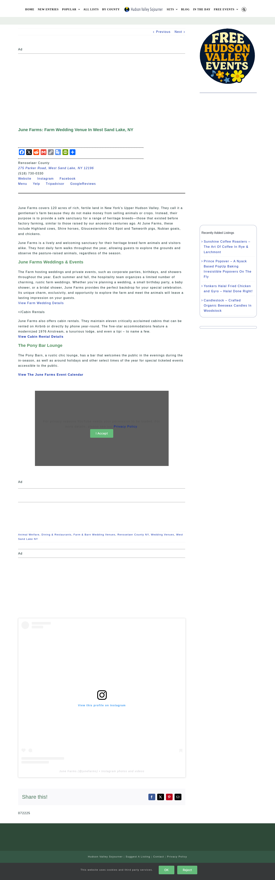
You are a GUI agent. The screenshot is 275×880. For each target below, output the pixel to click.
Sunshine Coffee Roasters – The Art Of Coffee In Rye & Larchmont (227, 247)
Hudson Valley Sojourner (105, 856)
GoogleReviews (85, 183)
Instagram (47, 178)
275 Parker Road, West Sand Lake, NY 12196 (56, 168)
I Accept (102, 433)
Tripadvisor (57, 183)
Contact (158, 856)
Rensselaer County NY (133, 534)
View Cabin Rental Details (41, 336)
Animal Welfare (29, 534)
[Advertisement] (101, 82)
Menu (25, 183)
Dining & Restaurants (56, 534)
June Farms (68, 771)
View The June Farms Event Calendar (50, 374)
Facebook (70, 178)
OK (166, 870)
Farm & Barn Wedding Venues (95, 534)
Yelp (39, 183)
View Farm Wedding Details (41, 303)
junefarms (89, 771)
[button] (244, 9)
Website (27, 178)
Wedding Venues (162, 534)
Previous (163, 31)
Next (178, 31)
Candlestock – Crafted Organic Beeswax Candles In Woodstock (228, 305)
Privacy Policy (125, 426)
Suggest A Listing (138, 856)
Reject (187, 870)
